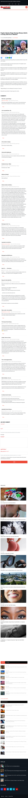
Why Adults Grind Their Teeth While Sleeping (8, 605)
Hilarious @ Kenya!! (5, 174)
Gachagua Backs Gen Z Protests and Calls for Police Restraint (16, 687)
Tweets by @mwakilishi (4, 698)
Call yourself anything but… (6, 152)
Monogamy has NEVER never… (7, 255)
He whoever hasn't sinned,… (7, 394)
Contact (6, 796)
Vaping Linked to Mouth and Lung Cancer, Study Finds (10, 536)
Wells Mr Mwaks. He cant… (6, 377)
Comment (2, 436)
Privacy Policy (11, 796)
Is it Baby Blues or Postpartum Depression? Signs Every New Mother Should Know (12, 641)
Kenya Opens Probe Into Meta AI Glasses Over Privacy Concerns (11, 570)
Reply (3, 106)
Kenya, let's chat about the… (7, 280)
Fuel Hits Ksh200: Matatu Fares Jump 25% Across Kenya (15, 746)
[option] (14, 1)
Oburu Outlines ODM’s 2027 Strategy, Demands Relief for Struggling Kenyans (15, 705)
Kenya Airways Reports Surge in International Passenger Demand (16, 715)
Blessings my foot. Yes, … (6, 224)
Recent (3, 662)
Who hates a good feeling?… (7, 98)
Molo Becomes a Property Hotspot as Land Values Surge (15, 677)
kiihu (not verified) (5, 100)
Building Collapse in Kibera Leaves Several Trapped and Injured (16, 751)
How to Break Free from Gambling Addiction (8, 502)
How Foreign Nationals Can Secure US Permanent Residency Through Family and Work (15, 721)
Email (1, 428)
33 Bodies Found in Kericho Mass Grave (12, 710)
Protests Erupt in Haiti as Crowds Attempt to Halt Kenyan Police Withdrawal (16, 693)
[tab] (3, 662)
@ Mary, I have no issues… (6, 337)
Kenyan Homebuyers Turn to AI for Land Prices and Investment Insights (16, 673)
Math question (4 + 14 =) (4, 451)
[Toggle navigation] (26, 7)
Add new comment (4, 55)
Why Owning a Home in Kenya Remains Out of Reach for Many (16, 741)
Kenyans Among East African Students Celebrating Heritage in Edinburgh (16, 731)
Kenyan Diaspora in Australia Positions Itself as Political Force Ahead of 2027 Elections (16, 737)
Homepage (2, 434)
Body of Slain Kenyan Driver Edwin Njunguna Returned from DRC (15, 770)
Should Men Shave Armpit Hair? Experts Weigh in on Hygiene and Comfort (13, 519)
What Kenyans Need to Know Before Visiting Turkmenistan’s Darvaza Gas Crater (13, 588)
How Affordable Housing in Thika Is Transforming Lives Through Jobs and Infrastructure (16, 726)
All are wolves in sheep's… (6, 141)
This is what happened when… (7, 359)
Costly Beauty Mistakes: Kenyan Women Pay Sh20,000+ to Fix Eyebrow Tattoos (13, 623)
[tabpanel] (14, 679)
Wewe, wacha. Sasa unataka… (7, 310)
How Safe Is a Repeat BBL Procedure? (7, 553)
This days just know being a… (7, 321)
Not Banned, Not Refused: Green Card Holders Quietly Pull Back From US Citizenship (16, 683)
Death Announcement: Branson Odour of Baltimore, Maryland (10, 1)
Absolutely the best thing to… (7, 409)
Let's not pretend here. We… (7, 110)
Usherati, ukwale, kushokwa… (7, 184)
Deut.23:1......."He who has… (7, 268)
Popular (7, 662)
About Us (2, 796)
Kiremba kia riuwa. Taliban (6, 164)
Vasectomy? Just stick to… (6, 242)
